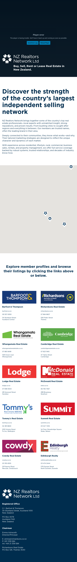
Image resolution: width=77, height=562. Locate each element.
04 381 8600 (6, 426)
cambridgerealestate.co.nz (50, 348)
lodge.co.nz (6, 386)
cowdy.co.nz (6, 460)
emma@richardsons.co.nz (15, 539)
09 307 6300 (6, 314)
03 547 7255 (45, 426)
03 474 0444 (45, 463)
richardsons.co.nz (47, 311)
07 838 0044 (7, 389)
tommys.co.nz (7, 423)
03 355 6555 (6, 463)
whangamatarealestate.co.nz (12, 348)
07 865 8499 (6, 352)
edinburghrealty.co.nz (48, 460)
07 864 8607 (45, 314)
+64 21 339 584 (12, 543)
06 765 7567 (45, 389)
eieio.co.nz (44, 386)
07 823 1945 (45, 352)
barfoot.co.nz (6, 311)
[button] (71, 167)
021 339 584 (9, 541)
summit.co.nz (45, 423)
